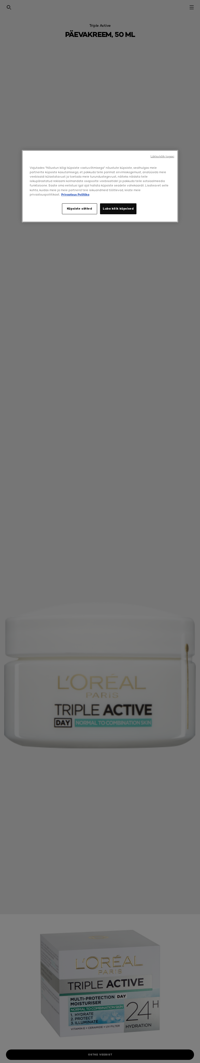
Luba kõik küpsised (118, 208)
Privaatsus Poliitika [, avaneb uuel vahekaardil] (75, 194)
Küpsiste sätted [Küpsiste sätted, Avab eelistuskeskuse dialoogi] (79, 208)
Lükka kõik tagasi (162, 156)
